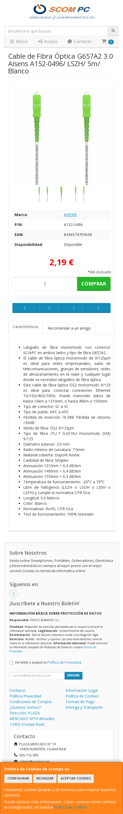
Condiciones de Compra (30, 701)
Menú (18, 41)
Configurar (18, 778)
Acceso (47, 41)
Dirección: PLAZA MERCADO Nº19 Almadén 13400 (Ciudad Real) (32, 718)
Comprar (93, 283)
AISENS (70, 214)
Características (25, 326)
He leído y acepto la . (48, 662)
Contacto (79, 41)
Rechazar (45, 778)
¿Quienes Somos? (25, 707)
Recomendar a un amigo (69, 328)
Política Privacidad (25, 696)
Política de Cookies (70, 807)
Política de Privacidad (64, 662)
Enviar (73, 675)
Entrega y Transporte (84, 707)
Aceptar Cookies (76, 778)
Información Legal (82, 690)
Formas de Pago (80, 701)
